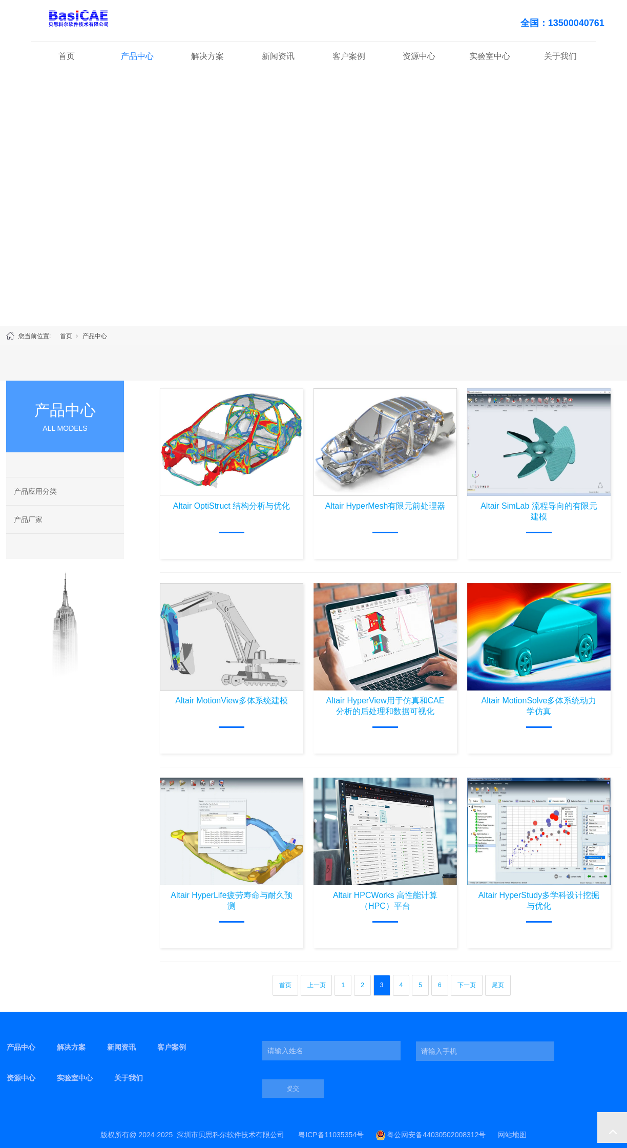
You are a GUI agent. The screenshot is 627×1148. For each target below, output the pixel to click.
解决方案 (207, 56)
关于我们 (560, 56)
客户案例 (348, 56)
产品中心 (137, 56)
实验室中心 (489, 56)
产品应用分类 (35, 491)
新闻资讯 (278, 56)
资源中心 (419, 56)
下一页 (466, 985)
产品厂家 (28, 519)
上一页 (316, 985)
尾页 (498, 985)
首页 (66, 56)
